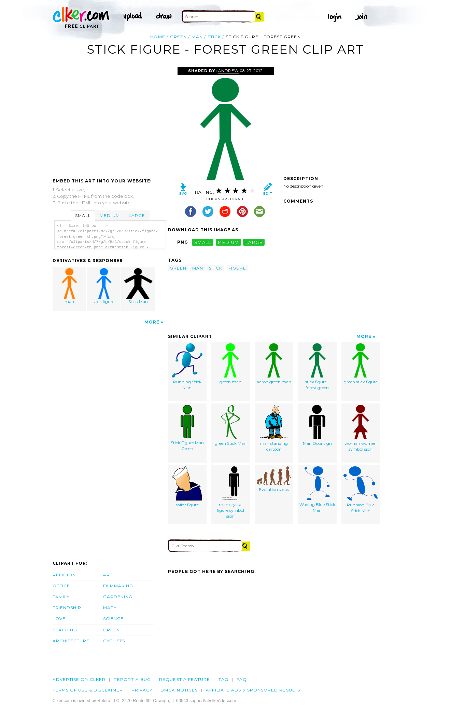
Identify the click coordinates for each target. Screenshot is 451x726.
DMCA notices (179, 690)
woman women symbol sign (360, 428)
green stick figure (361, 363)
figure (237, 268)
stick (214, 36)
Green (111, 629)
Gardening (118, 596)
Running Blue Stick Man (360, 489)
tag (223, 679)
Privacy (142, 690)
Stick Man (138, 286)
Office (61, 585)
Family (61, 596)
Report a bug (132, 679)
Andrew (228, 70)
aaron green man (274, 363)
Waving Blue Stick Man (317, 489)
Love (59, 618)
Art (108, 574)
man (197, 36)
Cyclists (114, 640)
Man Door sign (317, 425)
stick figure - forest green (317, 366)
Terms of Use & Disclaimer (88, 690)
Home (157, 36)
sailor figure (187, 486)
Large (137, 215)
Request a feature (184, 679)
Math (110, 607)
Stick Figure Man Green (187, 428)
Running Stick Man (187, 366)
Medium (109, 215)
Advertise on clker (79, 679)
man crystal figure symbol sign (230, 492)
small (202, 242)
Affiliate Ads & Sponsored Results (253, 690)
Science (113, 618)
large (254, 242)
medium (228, 242)
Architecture (71, 640)
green (178, 36)
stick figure (103, 286)
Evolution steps (274, 479)
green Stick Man (230, 425)
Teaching (65, 629)
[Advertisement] (110, 118)
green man (230, 363)
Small (83, 215)
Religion (64, 574)
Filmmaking (118, 585)
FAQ (242, 679)
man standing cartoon (274, 428)
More (151, 322)
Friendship (67, 607)
